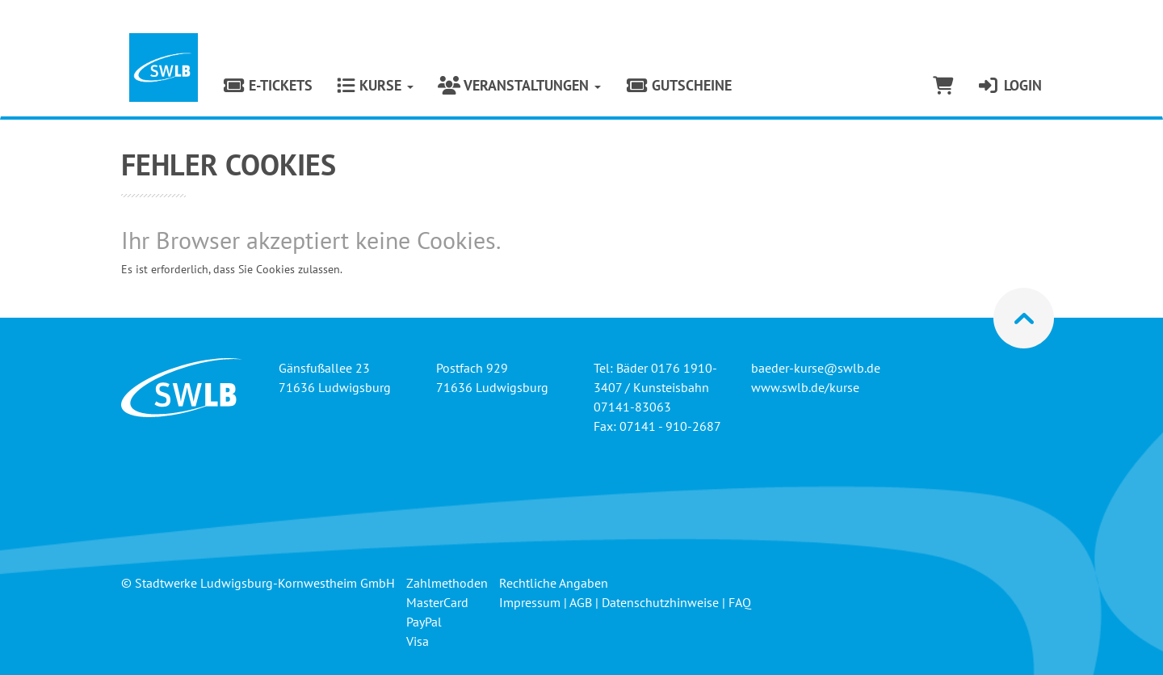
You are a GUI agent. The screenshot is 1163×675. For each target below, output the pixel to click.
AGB (580, 602)
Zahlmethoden (447, 583)
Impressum (530, 602)
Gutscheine (678, 85)
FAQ (739, 602)
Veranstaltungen (519, 85)
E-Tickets (267, 85)
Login (1009, 85)
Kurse (375, 85)
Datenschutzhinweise (660, 602)
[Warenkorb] (943, 85)
